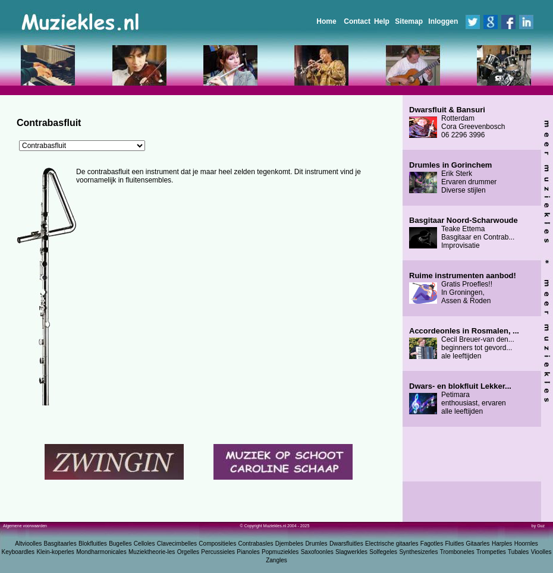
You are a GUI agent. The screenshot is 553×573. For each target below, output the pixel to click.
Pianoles (248, 552)
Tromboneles (457, 552)
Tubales (518, 552)
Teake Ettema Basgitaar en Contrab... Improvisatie (463, 233)
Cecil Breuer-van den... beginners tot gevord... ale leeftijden (464, 343)
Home (326, 21)
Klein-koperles (55, 552)
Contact (357, 21)
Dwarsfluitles (346, 543)
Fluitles (454, 543)
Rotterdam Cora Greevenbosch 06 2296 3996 (457, 122)
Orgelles (188, 552)
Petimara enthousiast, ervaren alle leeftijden (460, 398)
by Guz (538, 526)
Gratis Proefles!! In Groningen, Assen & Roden (462, 288)
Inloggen (443, 21)
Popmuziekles (280, 552)
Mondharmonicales (101, 552)
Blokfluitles (92, 543)
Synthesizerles (418, 552)
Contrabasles (256, 543)
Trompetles (491, 552)
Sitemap (409, 21)
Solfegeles (383, 552)
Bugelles (120, 543)
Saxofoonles (317, 552)
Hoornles (526, 543)
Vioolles (541, 552)
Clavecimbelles (177, 543)
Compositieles (217, 543)
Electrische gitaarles (391, 543)
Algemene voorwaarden (25, 526)
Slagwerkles (351, 552)
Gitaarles (478, 543)
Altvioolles (28, 543)
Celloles (144, 543)
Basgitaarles (60, 543)
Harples (502, 543)
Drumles (316, 543)
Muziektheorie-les (151, 552)
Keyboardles (18, 552)
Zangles (276, 560)
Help (381, 21)
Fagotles (431, 543)
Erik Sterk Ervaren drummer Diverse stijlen (453, 177)
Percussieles (218, 552)
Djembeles (289, 543)
